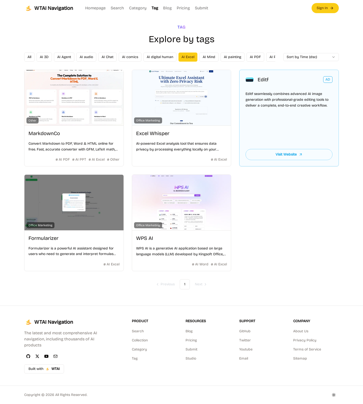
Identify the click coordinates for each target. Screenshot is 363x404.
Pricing (183, 8)
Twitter (245, 340)
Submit (201, 8)
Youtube (246, 349)
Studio (191, 358)
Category (137, 8)
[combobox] (311, 57)
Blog (167, 8)
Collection (140, 340)
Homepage (95, 8)
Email (243, 358)
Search (117, 8)
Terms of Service (307, 349)
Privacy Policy (304, 340)
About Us (300, 331)
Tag (155, 8)
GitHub (245, 331)
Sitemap (300, 358)
